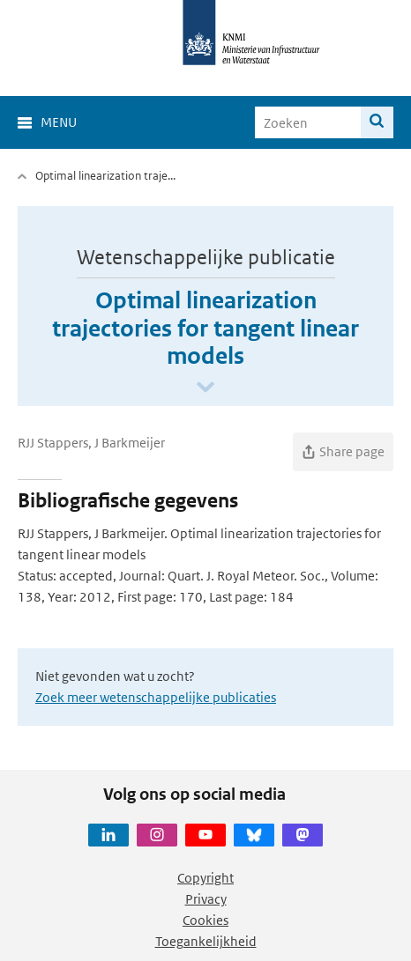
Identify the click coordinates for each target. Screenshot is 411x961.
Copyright (205, 877)
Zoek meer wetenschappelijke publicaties (155, 697)
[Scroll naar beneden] (205, 388)
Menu (59, 122)
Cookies (205, 920)
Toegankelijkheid (206, 941)
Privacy (206, 899)
